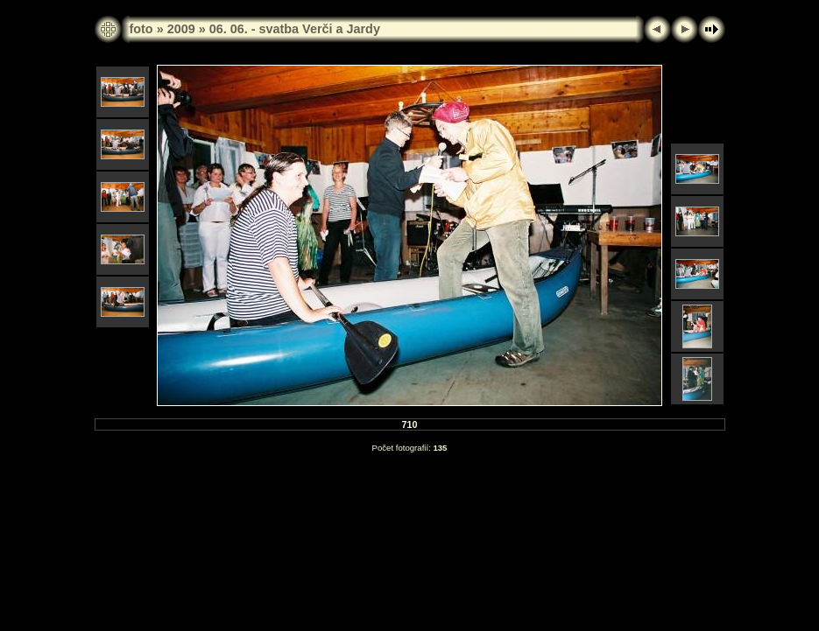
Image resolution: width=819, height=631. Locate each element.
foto (141, 29)
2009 (181, 29)
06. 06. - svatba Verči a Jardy (294, 29)
